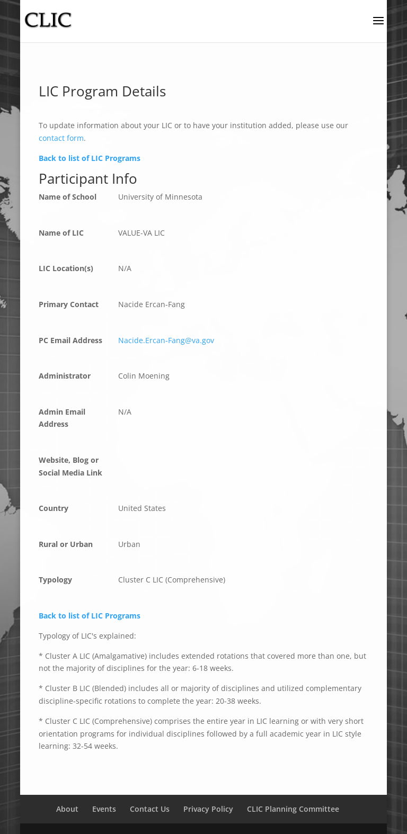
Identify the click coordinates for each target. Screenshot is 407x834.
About (67, 809)
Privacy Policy (208, 809)
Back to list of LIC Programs (89, 158)
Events (104, 809)
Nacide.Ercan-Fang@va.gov (166, 340)
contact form (61, 138)
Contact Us (150, 809)
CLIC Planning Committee (293, 809)
